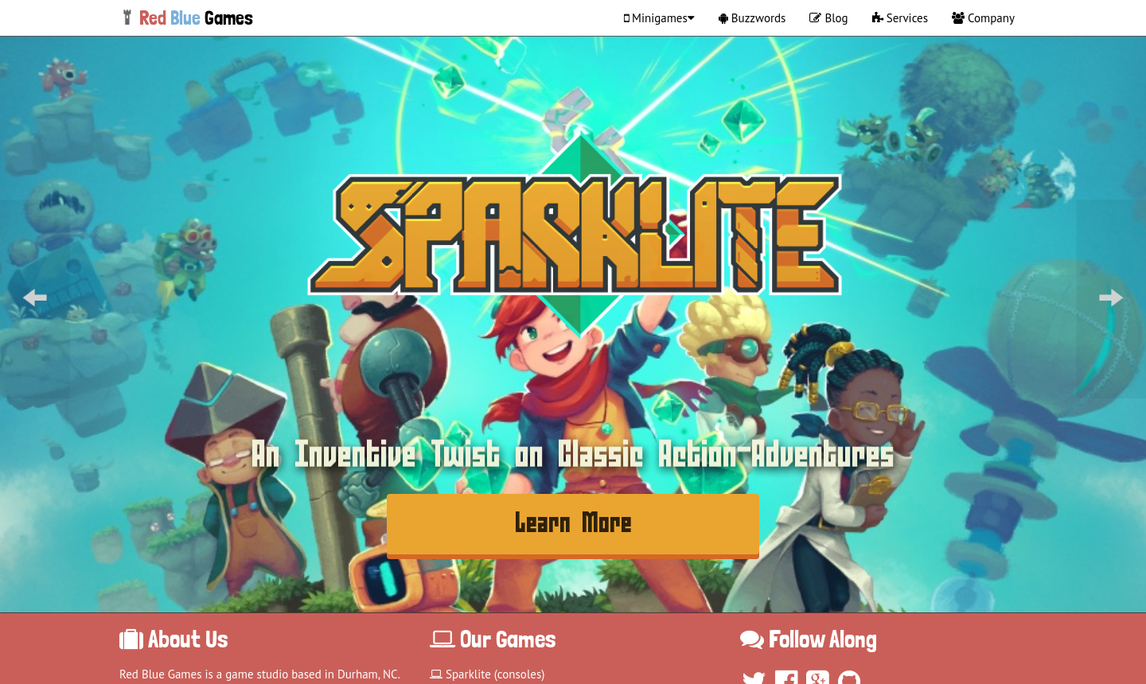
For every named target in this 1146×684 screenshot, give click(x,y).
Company (983, 17)
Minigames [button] (659, 17)
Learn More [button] (573, 523)
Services (900, 17)
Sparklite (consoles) (487, 674)
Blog (828, 17)
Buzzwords (752, 17)
